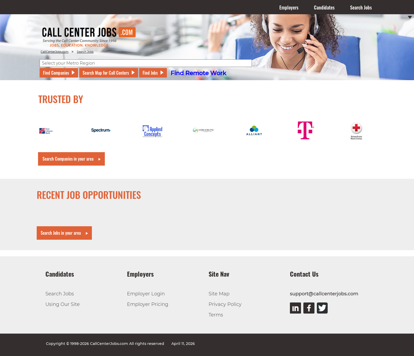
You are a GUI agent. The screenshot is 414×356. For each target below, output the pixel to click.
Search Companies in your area (68, 159)
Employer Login (146, 294)
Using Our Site (62, 304)
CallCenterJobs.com (54, 52)
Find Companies (56, 73)
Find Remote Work (198, 73)
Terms (216, 315)
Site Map (219, 294)
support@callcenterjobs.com (324, 294)
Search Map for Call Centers (106, 73)
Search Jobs (361, 7)
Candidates (324, 7)
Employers (288, 7)
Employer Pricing (147, 304)
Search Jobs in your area (61, 233)
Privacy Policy (225, 304)
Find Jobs (150, 73)
